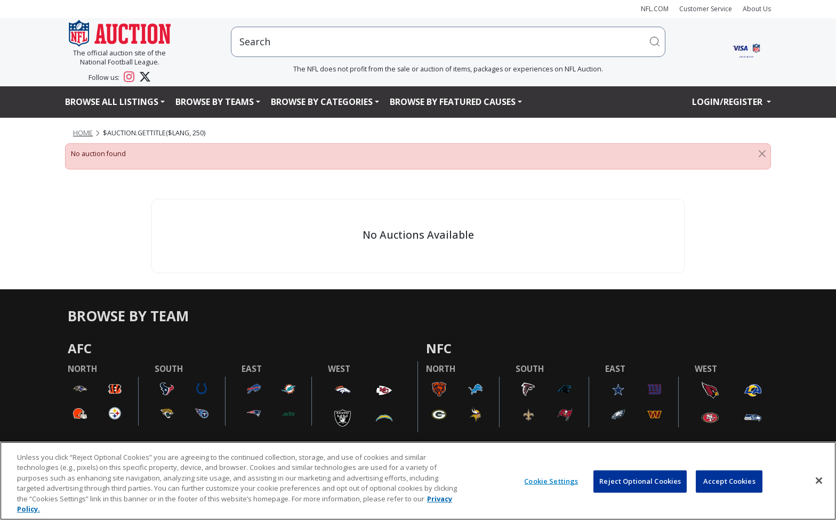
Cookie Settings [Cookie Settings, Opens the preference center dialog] (551, 481)
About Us (757, 8)
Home (83, 132)
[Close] (762, 154)
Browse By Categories (322, 102)
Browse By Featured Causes (453, 102)
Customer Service (705, 8)
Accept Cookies (729, 481)
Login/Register (728, 102)
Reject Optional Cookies (640, 481)
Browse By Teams (214, 102)
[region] (418, 481)
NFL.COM (655, 8)
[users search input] (448, 42)
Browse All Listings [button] (111, 102)
